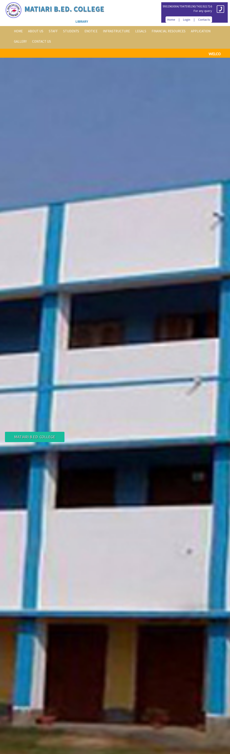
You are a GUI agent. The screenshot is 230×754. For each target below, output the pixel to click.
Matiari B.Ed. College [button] (34, 436)
